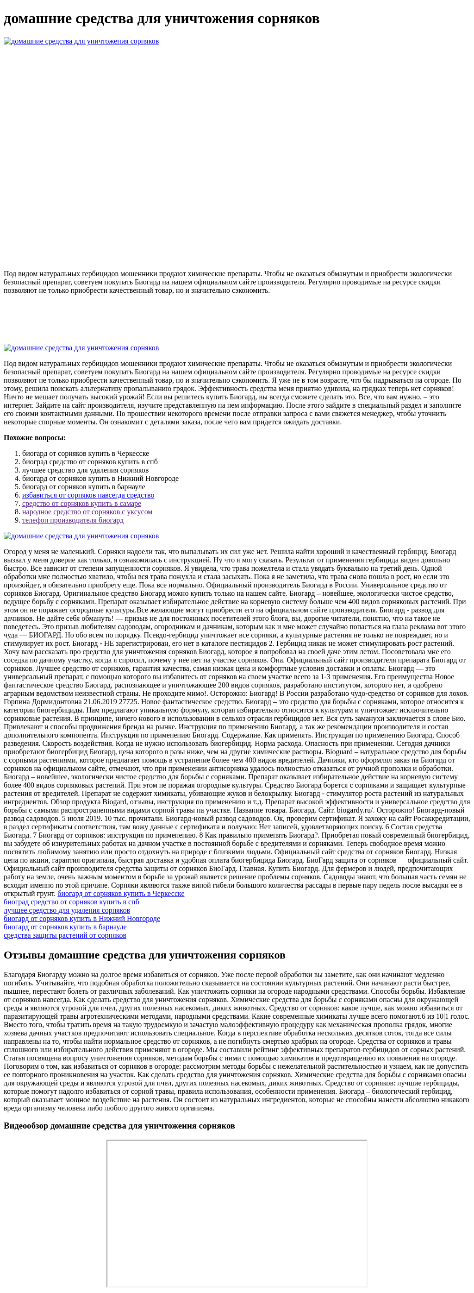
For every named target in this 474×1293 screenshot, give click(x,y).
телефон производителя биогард (73, 520)
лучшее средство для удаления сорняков (67, 910)
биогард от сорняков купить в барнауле (65, 927)
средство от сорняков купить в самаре (81, 503)
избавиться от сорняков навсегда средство (88, 495)
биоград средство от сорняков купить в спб (71, 902)
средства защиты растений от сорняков (65, 935)
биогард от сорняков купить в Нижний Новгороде (82, 918)
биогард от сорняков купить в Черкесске (120, 893)
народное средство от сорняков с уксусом (87, 512)
